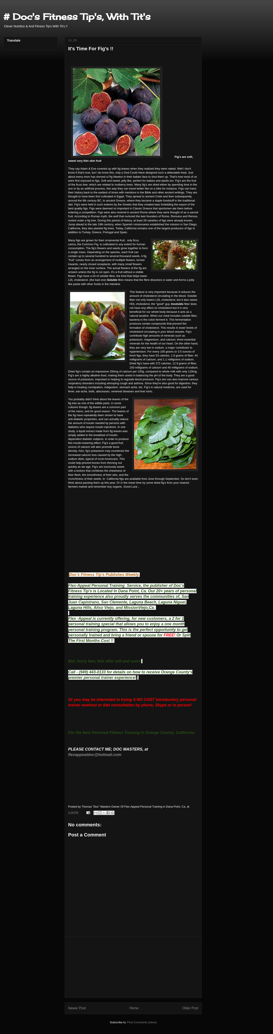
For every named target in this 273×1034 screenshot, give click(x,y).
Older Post (190, 1008)
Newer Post (77, 1008)
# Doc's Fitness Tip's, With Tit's (76, 16)
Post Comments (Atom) (142, 1022)
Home (134, 1008)
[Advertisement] (133, 967)
